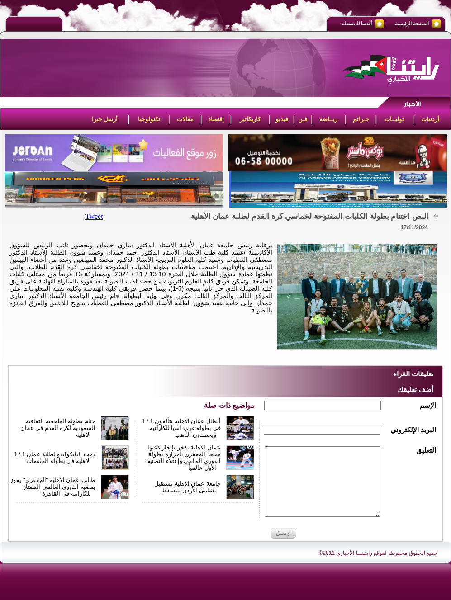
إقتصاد (216, 119)
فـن (302, 119)
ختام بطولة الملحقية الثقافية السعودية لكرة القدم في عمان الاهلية (57, 428)
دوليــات (394, 119)
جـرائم (361, 119)
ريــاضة (328, 119)
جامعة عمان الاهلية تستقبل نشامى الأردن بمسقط (187, 487)
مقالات (185, 119)
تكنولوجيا (149, 119)
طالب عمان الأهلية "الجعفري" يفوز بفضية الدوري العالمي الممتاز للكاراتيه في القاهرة (52, 487)
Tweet (94, 216)
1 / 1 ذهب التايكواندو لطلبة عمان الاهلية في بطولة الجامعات (54, 457)
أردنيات (430, 119)
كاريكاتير (250, 119)
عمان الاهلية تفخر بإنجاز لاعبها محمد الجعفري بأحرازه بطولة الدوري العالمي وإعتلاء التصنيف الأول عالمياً (182, 457)
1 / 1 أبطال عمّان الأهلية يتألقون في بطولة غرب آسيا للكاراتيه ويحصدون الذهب (181, 428)
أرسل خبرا (105, 119)
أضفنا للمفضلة (357, 23)
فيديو (281, 119)
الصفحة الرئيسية (412, 23)
